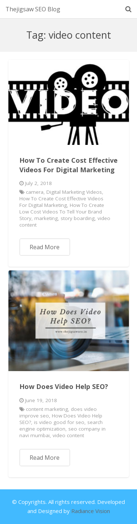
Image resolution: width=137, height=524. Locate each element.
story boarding (78, 218)
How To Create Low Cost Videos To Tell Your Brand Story (61, 211)
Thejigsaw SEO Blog (32, 9)
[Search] (128, 9)
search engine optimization (61, 425)
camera (34, 192)
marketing (46, 218)
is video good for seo (59, 422)
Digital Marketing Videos (74, 192)
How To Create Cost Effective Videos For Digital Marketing (68, 165)
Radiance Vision (90, 511)
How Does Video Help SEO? (63, 386)
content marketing (47, 409)
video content (68, 435)
